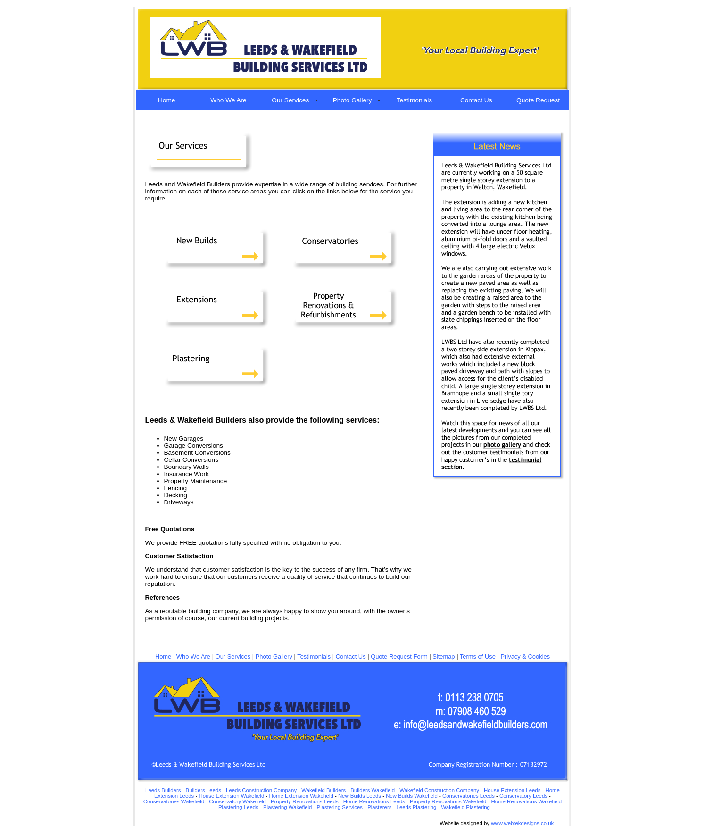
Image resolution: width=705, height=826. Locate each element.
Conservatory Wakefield (237, 801)
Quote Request (538, 100)
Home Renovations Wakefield (525, 801)
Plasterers (379, 807)
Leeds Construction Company (261, 790)
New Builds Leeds (359, 796)
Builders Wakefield (372, 790)
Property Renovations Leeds (305, 801)
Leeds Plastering (417, 807)
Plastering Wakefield (287, 807)
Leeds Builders (163, 790)
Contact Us (476, 100)
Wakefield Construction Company (439, 790)
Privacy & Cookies (525, 656)
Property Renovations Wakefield (448, 801)
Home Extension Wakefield (301, 796)
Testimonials (414, 100)
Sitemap (443, 656)
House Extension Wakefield (231, 796)
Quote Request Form (399, 656)
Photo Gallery (352, 100)
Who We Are (228, 100)
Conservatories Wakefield (174, 801)
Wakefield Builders (323, 790)
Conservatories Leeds (468, 796)
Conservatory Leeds (523, 796)
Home (166, 100)
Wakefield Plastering (465, 807)
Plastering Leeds (238, 807)
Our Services (290, 100)
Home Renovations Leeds (374, 801)
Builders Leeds (203, 790)
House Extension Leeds (512, 790)
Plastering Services (340, 807)
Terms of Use (478, 656)
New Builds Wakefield (412, 796)
